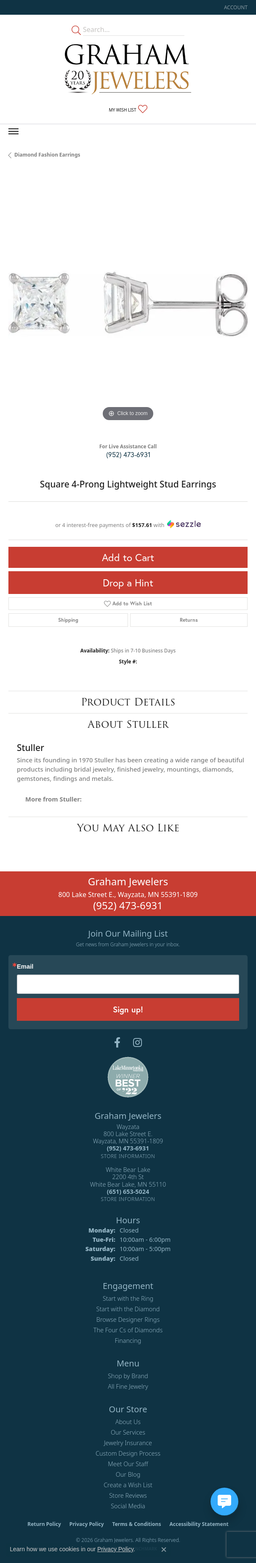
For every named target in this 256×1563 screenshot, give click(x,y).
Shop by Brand (128, 1376)
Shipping (68, 620)
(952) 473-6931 (128, 454)
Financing (128, 1341)
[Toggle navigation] (13, 131)
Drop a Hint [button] (128, 582)
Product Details (128, 702)
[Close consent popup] (163, 1549)
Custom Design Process (128, 1453)
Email (25, 967)
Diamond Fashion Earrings (47, 154)
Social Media (128, 1506)
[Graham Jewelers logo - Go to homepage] (128, 69)
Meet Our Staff (128, 1464)
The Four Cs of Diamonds (128, 1330)
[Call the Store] (128, 1148)
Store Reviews (128, 1495)
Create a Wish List (128, 1485)
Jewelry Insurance (128, 1443)
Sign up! (128, 1009)
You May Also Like (128, 828)
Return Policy (44, 1524)
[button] (235, 7)
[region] (128, 303)
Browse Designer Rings (128, 1319)
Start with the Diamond (128, 1309)
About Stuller (128, 724)
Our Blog (128, 1474)
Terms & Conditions (136, 1524)
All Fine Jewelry (128, 1386)
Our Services (128, 1432)
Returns (189, 620)
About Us (128, 1422)
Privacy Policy (86, 1524)
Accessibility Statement (198, 1524)
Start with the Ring (128, 1298)
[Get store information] (128, 1156)
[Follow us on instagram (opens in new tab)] (137, 1043)
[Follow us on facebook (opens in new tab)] (117, 1043)
